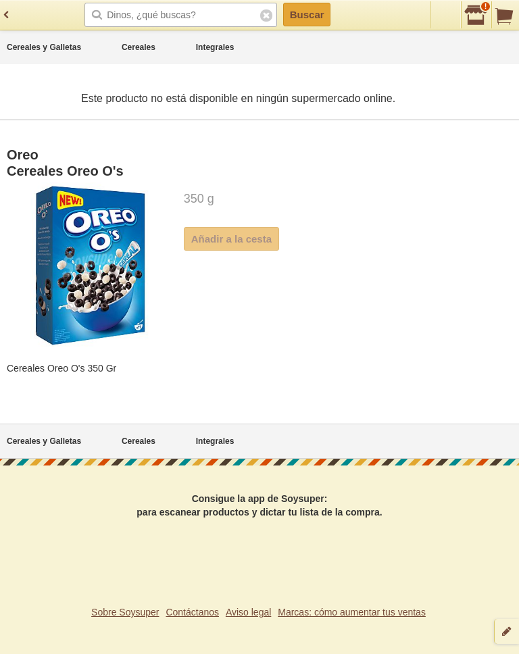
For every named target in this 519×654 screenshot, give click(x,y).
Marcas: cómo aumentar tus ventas (352, 612)
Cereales (138, 47)
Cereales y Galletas (44, 47)
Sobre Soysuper (125, 612)
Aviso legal (248, 612)
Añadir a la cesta (231, 239)
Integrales (215, 47)
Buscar (307, 14)
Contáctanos (192, 612)
